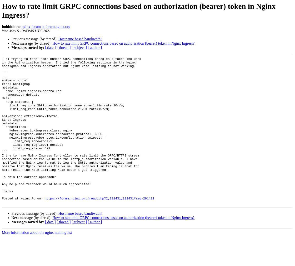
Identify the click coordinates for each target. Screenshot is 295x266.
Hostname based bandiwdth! (80, 39)
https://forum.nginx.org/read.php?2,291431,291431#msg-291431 (99, 227)
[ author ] (95, 48)
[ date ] (50, 48)
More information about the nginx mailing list (37, 262)
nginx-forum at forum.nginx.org (45, 27)
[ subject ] (79, 48)
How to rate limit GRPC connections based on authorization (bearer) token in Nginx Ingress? (123, 43)
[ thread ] (64, 48)
